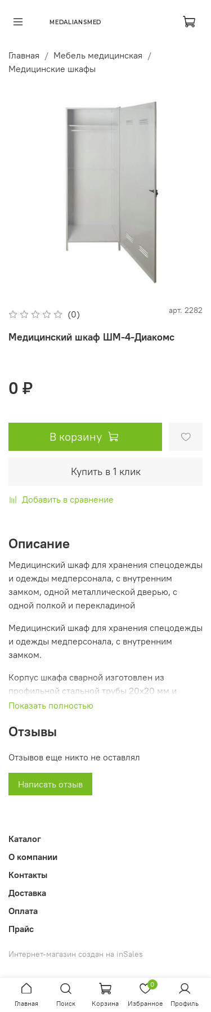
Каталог (24, 838)
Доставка (27, 892)
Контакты (27, 874)
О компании (32, 856)
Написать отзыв (50, 784)
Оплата (23, 910)
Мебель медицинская (97, 55)
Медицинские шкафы (52, 68)
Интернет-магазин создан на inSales (75, 954)
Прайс (21, 928)
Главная (23, 55)
